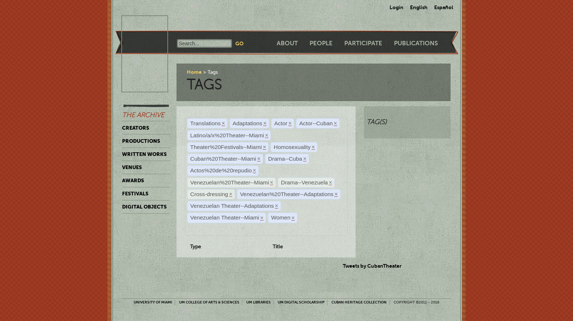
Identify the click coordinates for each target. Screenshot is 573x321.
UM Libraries (258, 302)
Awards (133, 180)
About (287, 43)
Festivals (135, 193)
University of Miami (153, 302)
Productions (141, 141)
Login (396, 7)
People (321, 43)
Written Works (144, 154)
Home (194, 72)
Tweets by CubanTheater (372, 266)
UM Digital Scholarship (301, 302)
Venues (132, 167)
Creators (135, 128)
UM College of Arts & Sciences (209, 302)
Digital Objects (144, 207)
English (419, 7)
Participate (363, 43)
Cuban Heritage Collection (359, 302)
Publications (416, 43)
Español (443, 7)
